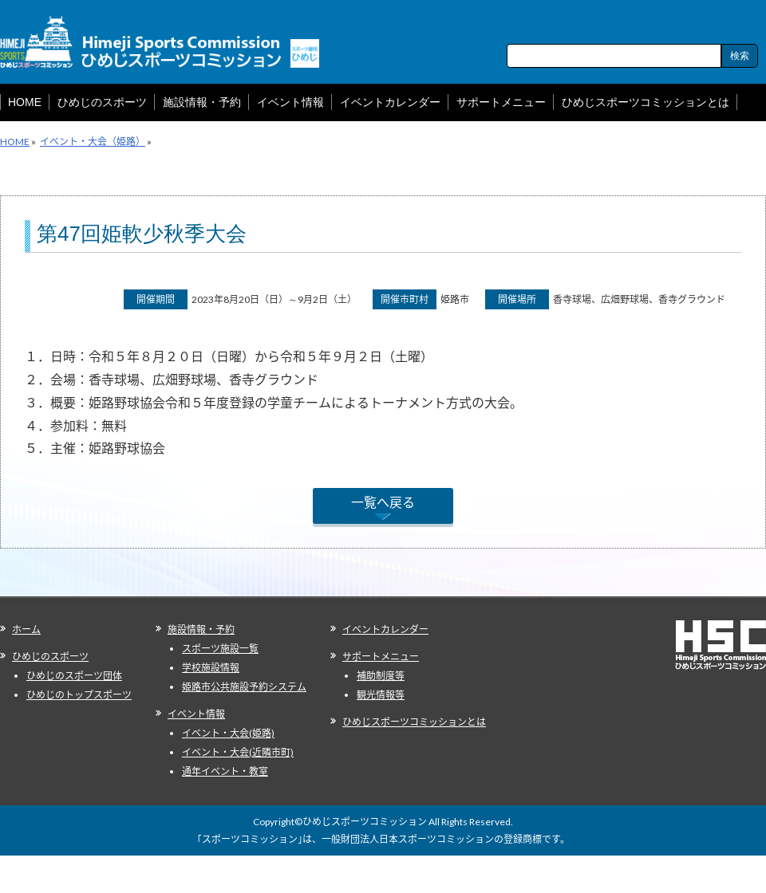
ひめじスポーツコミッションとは (414, 722)
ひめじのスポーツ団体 (74, 676)
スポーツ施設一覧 (220, 649)
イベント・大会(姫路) (228, 733)
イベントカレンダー (385, 629)
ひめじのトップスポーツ (79, 695)
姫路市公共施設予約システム (244, 687)
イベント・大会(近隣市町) (238, 752)
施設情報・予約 (201, 629)
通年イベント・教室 (225, 771)
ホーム (26, 629)
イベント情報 (196, 714)
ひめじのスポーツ (50, 657)
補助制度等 (381, 676)
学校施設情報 (210, 668)
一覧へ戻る (383, 501)
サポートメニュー (380, 657)
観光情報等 (381, 695)
